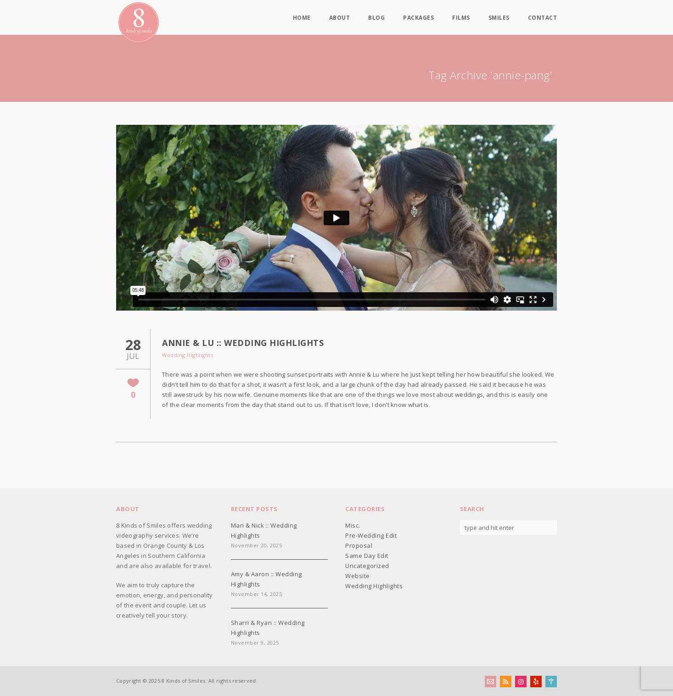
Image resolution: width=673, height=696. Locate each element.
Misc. (352, 525)
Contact (542, 18)
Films (461, 18)
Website (357, 576)
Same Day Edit (366, 555)
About (339, 18)
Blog (376, 18)
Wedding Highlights (187, 354)
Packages (418, 18)
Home (302, 18)
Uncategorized (367, 566)
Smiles (499, 18)
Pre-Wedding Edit (371, 535)
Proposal (358, 545)
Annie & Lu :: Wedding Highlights (243, 342)
